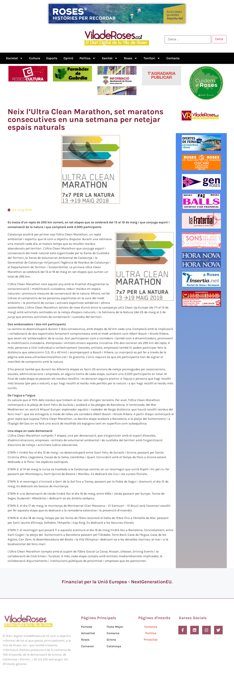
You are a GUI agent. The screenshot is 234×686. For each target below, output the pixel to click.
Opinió (68, 58)
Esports (51, 58)
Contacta (173, 58)
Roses (130, 58)
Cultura (34, 58)
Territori (152, 58)
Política (87, 58)
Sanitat (110, 58)
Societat (14, 58)
